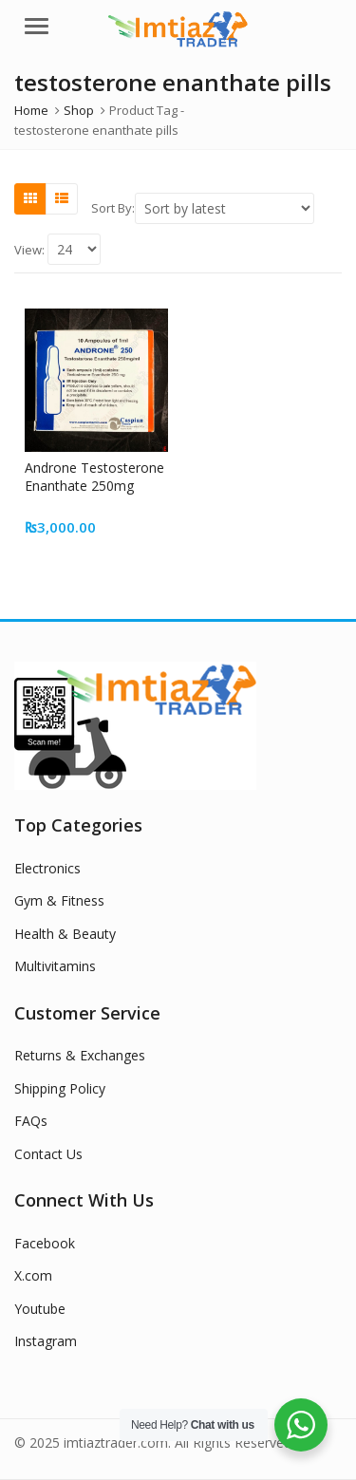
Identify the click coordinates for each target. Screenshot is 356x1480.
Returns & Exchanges (79, 1055)
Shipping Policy (59, 1088)
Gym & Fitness (59, 900)
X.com (33, 1275)
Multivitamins (55, 966)
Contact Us (48, 1154)
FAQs (30, 1121)
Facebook (44, 1243)
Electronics (47, 868)
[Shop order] (224, 208)
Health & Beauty (65, 934)
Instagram (45, 1341)
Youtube (40, 1309)
